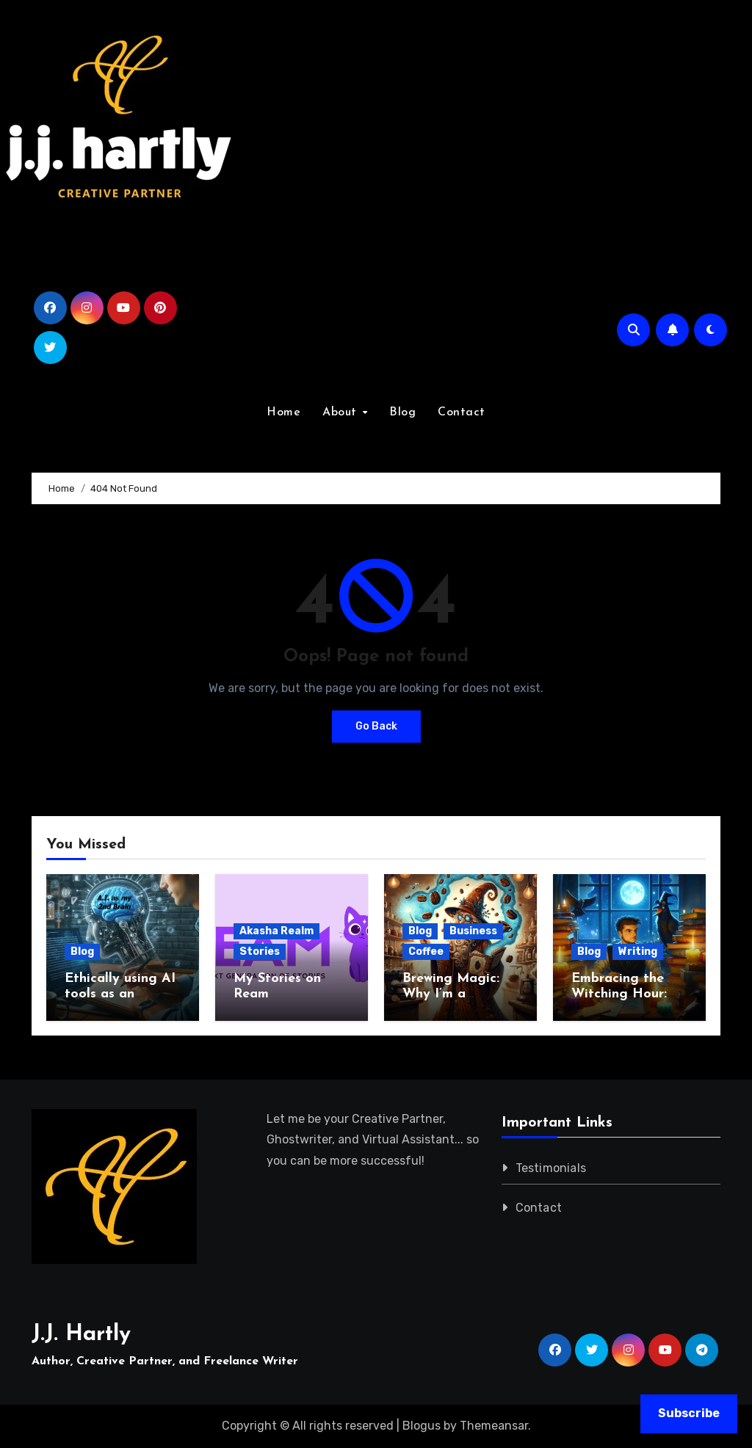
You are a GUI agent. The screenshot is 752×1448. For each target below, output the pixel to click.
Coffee (426, 951)
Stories (259, 951)
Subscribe (689, 1413)
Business (473, 931)
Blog (402, 412)
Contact (461, 412)
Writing (637, 951)
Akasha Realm (276, 931)
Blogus (421, 1426)
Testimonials (551, 1168)
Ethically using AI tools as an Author (120, 994)
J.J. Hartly (81, 1334)
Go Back (376, 726)
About (341, 412)
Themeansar (494, 1426)
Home (283, 412)
